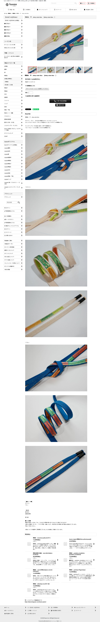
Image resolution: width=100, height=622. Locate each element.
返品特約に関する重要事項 (32, 96)
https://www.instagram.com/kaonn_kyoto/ (35, 602)
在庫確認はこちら (30, 85)
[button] (34, 43)
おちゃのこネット (47, 621)
